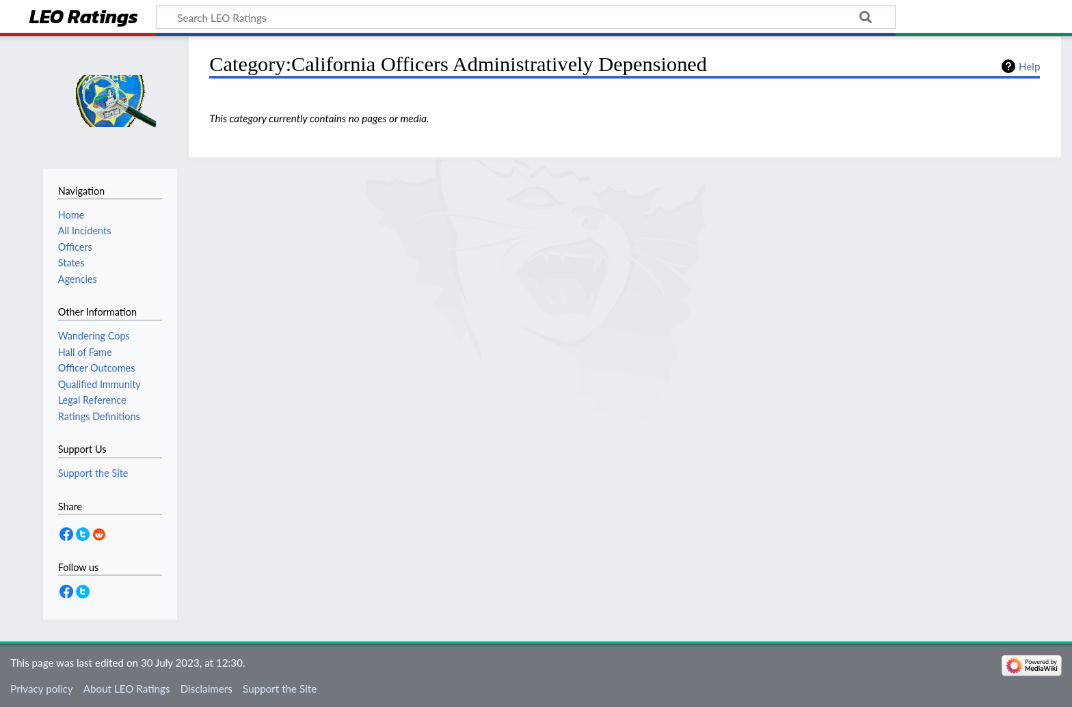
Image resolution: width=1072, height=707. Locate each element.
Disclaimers (206, 688)
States (71, 262)
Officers (75, 247)
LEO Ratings (83, 18)
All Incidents (84, 230)
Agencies (77, 279)
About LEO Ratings (126, 688)
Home (71, 215)
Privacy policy (41, 688)
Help (1029, 66)
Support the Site (280, 688)
